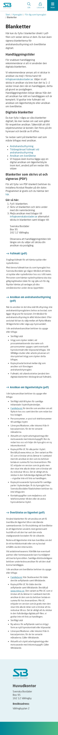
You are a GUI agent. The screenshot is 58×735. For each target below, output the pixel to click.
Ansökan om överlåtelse (23, 155)
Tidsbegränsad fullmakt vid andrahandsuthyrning (24, 151)
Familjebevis (17, 408)
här (7, 194)
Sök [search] (29, 5)
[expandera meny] (52, 5)
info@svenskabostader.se (19, 79)
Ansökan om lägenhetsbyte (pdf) (29, 387)
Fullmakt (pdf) (18, 253)
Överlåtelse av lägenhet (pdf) (27, 513)
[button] (40, 5)
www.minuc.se (17, 590)
